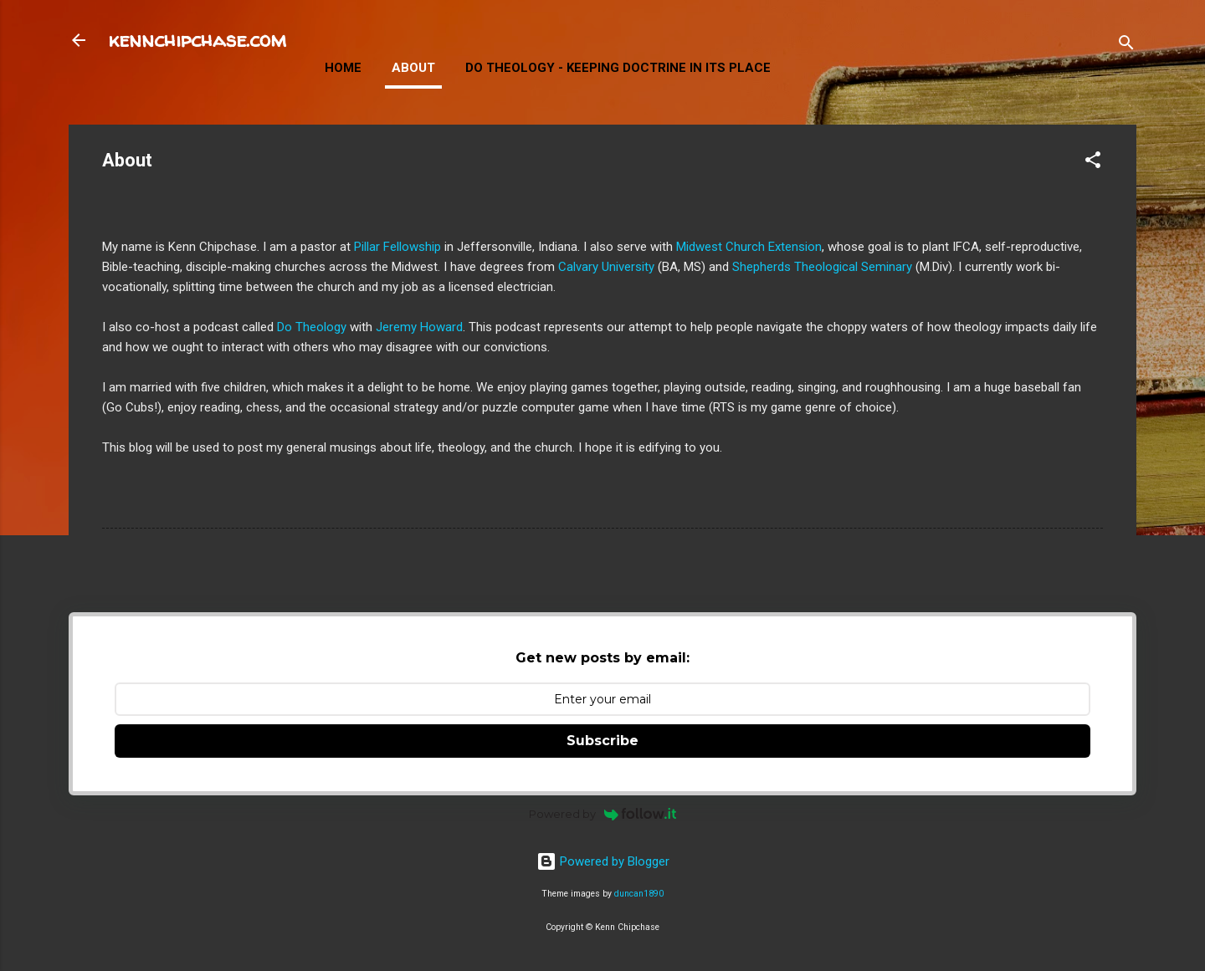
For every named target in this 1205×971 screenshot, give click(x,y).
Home (343, 67)
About (413, 67)
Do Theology (311, 327)
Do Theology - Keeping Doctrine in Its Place (618, 67)
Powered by (603, 813)
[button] (1093, 163)
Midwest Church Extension (749, 246)
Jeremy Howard (419, 327)
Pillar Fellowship (397, 246)
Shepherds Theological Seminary (822, 266)
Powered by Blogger (602, 861)
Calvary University (606, 266)
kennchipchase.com (197, 40)
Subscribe (602, 741)
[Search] (1126, 45)
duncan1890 (639, 893)
